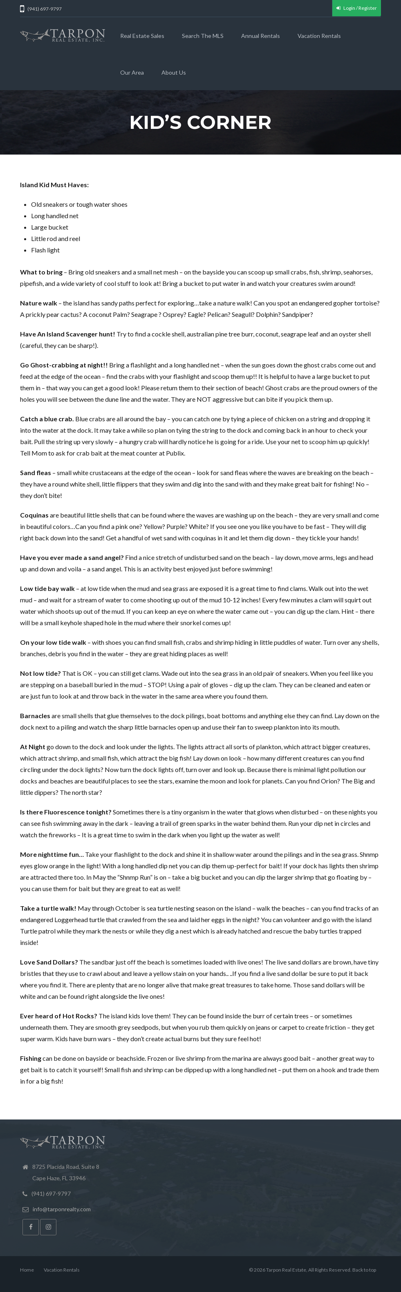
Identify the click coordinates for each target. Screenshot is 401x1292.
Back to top (364, 1270)
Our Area (132, 72)
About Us (173, 72)
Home (27, 1270)
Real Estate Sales (142, 35)
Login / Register (356, 8)
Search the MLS (203, 35)
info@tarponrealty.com (62, 1209)
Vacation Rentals (319, 35)
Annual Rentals (260, 35)
